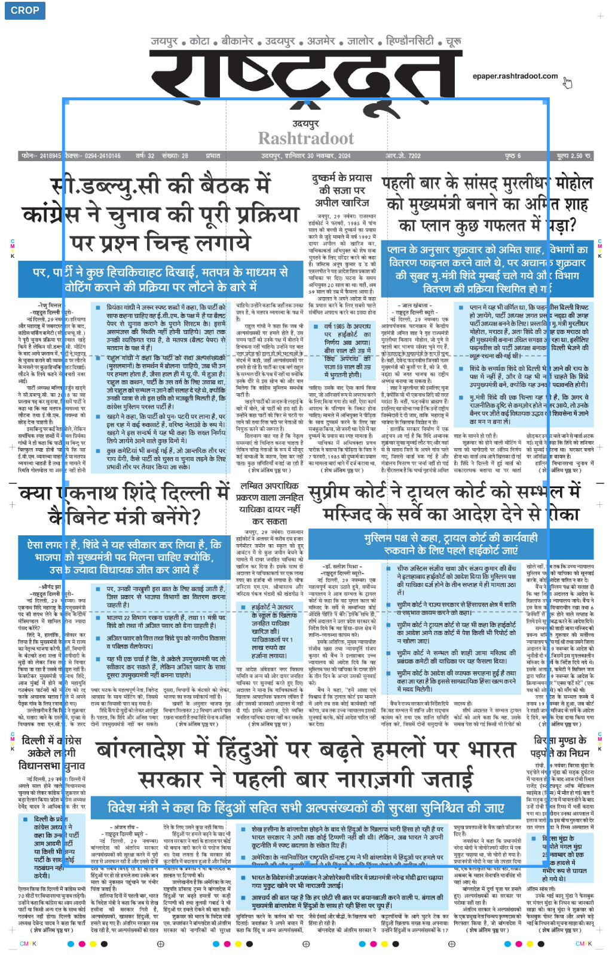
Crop (25, 10)
